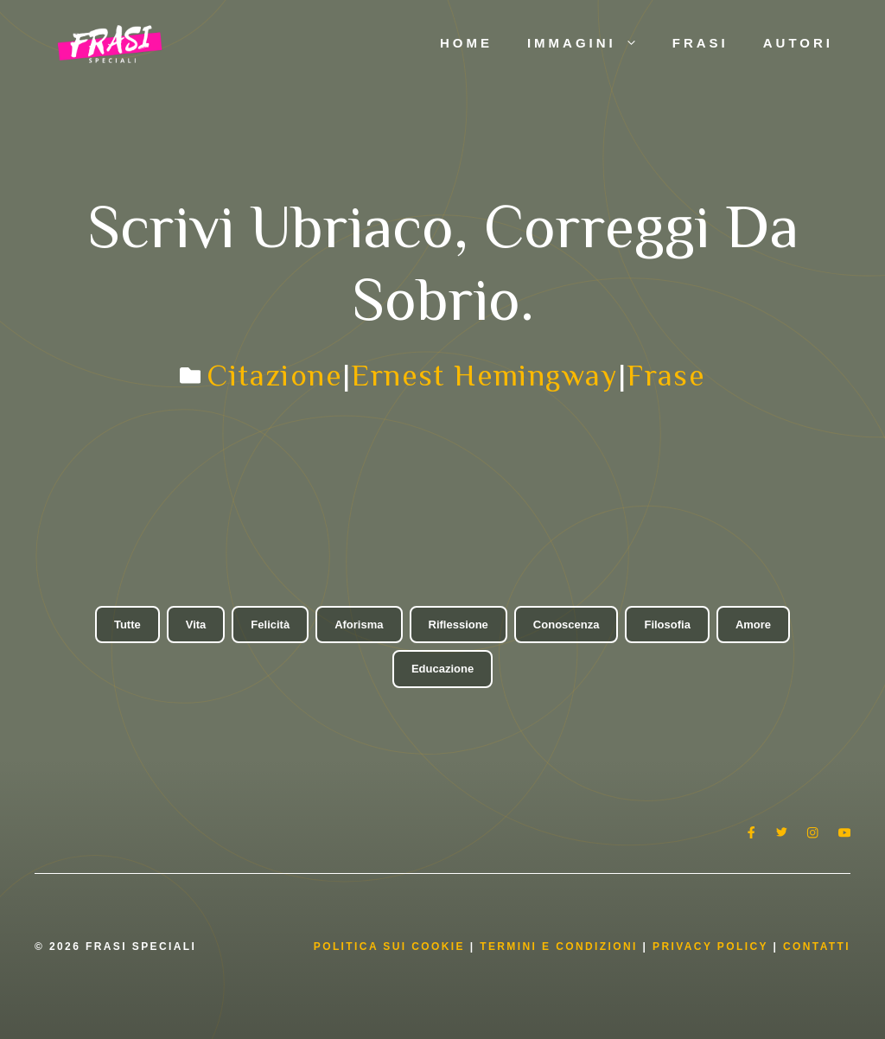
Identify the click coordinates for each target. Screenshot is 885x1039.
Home (466, 42)
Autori (798, 42)
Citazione (274, 375)
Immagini (591, 43)
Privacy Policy (713, 946)
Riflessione (458, 624)
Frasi (700, 42)
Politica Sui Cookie (389, 946)
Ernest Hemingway (484, 375)
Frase (666, 375)
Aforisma (358, 624)
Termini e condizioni (559, 946)
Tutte (127, 624)
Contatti (816, 946)
